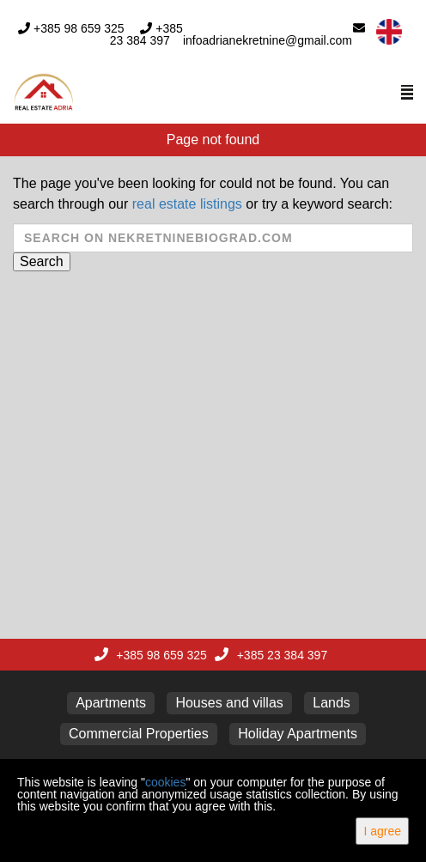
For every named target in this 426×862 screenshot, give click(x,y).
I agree (382, 831)
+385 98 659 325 (79, 28)
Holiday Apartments (297, 733)
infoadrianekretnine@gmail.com (267, 40)
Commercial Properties (139, 733)
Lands (331, 702)
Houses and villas (229, 702)
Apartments (111, 702)
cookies (165, 782)
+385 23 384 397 (146, 34)
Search (42, 261)
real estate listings (187, 204)
